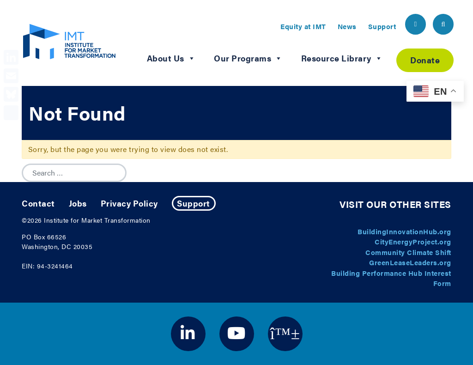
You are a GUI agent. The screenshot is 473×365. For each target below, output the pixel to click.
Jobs (78, 203)
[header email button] (415, 24)
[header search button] (443, 24)
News (347, 26)
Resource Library (342, 58)
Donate (425, 60)
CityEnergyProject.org (413, 241)
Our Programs (248, 58)
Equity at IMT (303, 26)
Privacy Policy (129, 203)
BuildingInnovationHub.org (404, 231)
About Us (171, 58)
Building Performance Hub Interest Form (391, 278)
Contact (38, 203)
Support (382, 26)
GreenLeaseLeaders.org (410, 262)
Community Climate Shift (408, 252)
